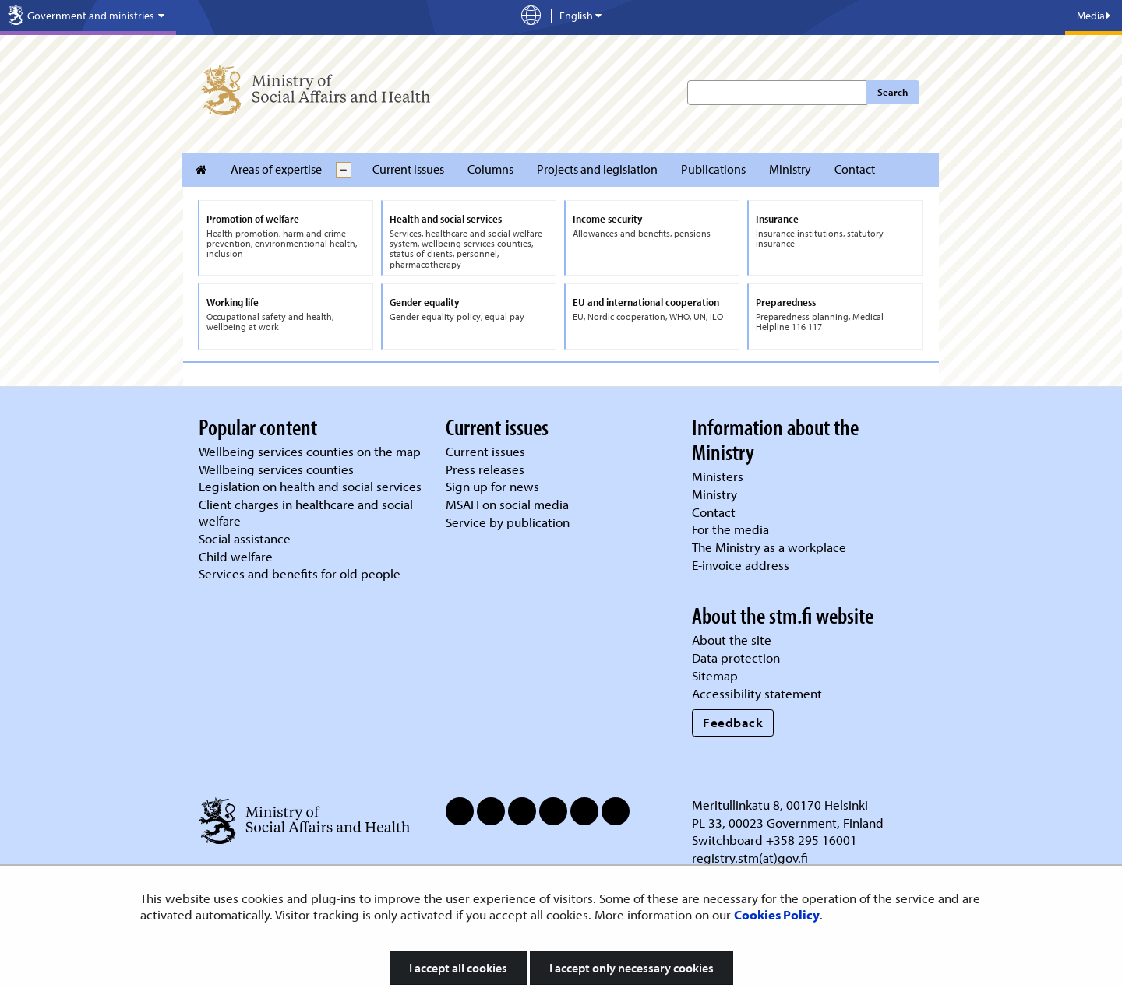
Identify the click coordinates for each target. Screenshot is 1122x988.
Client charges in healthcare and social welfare (306, 512)
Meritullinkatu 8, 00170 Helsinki (780, 804)
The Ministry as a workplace (769, 547)
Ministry (790, 169)
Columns (490, 169)
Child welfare (236, 556)
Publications (713, 169)
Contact (854, 169)
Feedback (733, 722)
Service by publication (508, 522)
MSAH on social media (507, 504)
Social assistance (245, 538)
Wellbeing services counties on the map (310, 451)
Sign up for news (492, 486)
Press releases (485, 469)
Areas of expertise (276, 169)
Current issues (408, 169)
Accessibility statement (757, 693)
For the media (730, 529)
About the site (731, 639)
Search (892, 92)
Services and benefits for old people (299, 573)
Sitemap (715, 675)
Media (1093, 16)
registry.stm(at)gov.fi (751, 857)
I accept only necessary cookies (631, 968)
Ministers (717, 476)
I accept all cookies (458, 968)
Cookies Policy (777, 914)
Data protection (736, 657)
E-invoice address (740, 565)
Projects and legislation (597, 169)
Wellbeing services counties (276, 469)
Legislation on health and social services (310, 486)
